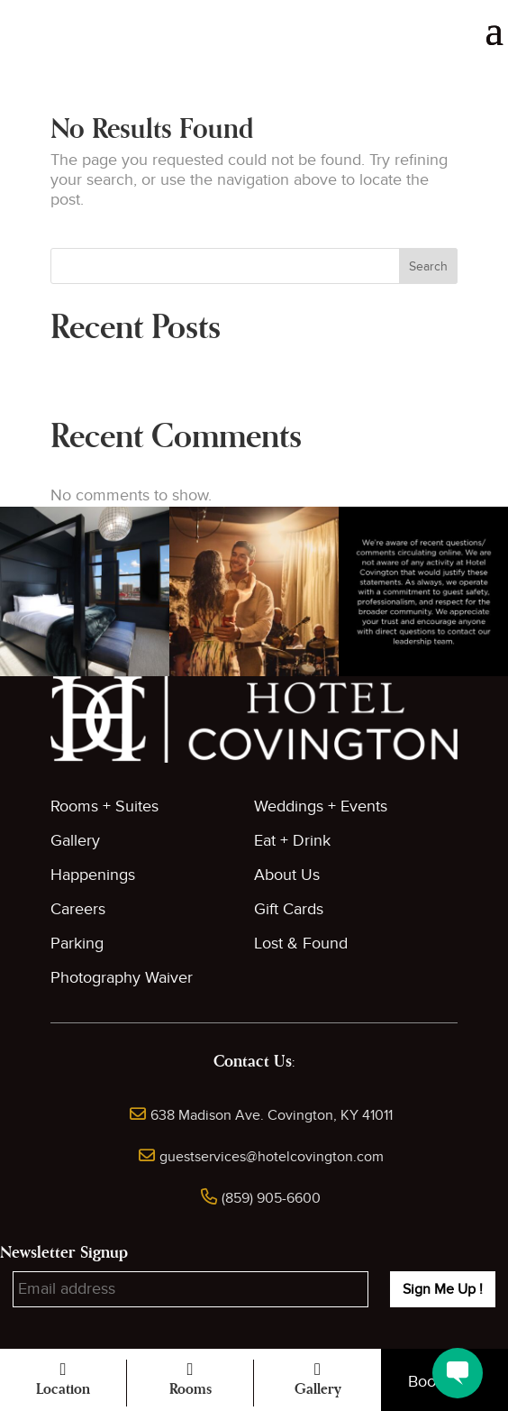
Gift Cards (288, 909)
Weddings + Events (320, 806)
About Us (287, 875)
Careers (77, 909)
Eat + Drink (292, 840)
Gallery (75, 840)
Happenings (92, 875)
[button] (84, 591)
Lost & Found (301, 943)
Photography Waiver (121, 977)
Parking (77, 943)
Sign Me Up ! (443, 1289)
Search (428, 266)
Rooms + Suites (104, 806)
